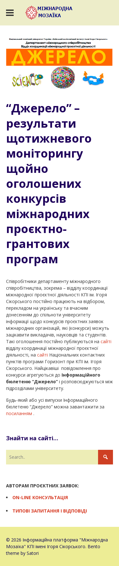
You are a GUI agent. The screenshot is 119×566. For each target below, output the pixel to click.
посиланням (19, 413)
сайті (106, 341)
